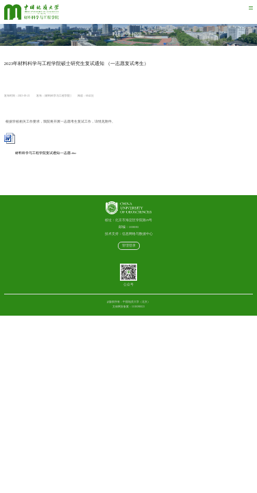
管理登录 (129, 245)
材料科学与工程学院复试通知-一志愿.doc (40, 153)
